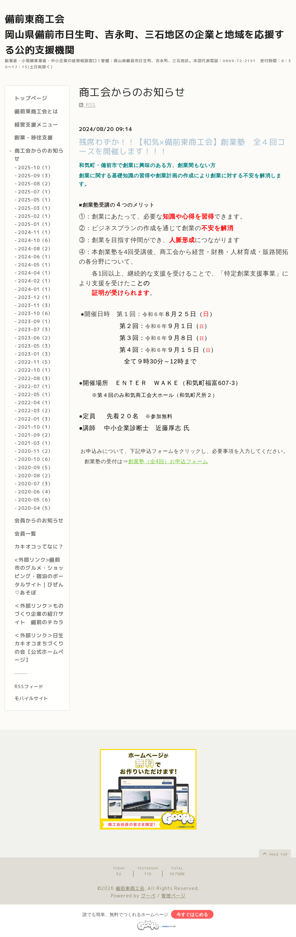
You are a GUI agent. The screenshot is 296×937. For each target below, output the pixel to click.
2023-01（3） (35, 354)
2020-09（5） (35, 467)
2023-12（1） (35, 297)
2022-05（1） (35, 394)
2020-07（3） (35, 484)
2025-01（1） (35, 224)
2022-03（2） (35, 411)
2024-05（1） (35, 265)
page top (275, 853)
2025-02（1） (35, 216)
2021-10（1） (35, 427)
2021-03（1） (35, 443)
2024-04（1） (35, 273)
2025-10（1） (35, 167)
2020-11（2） (35, 451)
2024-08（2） (35, 249)
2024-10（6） (35, 240)
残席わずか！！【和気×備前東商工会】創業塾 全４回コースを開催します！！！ (182, 146)
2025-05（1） (35, 200)
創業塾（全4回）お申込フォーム (168, 461)
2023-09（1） (35, 321)
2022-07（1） (35, 386)
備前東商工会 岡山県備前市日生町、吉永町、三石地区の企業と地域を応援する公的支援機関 (144, 34)
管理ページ (173, 896)
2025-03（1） (35, 208)
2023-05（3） (35, 346)
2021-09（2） (35, 435)
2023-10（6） (35, 313)
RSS (87, 104)
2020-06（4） (35, 492)
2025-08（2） (35, 184)
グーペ (148, 896)
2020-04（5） (35, 508)
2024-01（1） (35, 289)
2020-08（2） (35, 476)
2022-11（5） (35, 362)
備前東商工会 (130, 888)
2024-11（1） (35, 232)
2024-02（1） (35, 281)
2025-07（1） (35, 192)
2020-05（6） (35, 500)
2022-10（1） (35, 370)
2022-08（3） (35, 378)
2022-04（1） (35, 402)
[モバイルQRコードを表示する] (39, 698)
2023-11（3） (35, 305)
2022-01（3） (35, 419)
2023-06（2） (35, 338)
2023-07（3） (35, 329)
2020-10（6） (35, 459)
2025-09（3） (35, 176)
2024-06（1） (35, 257)
